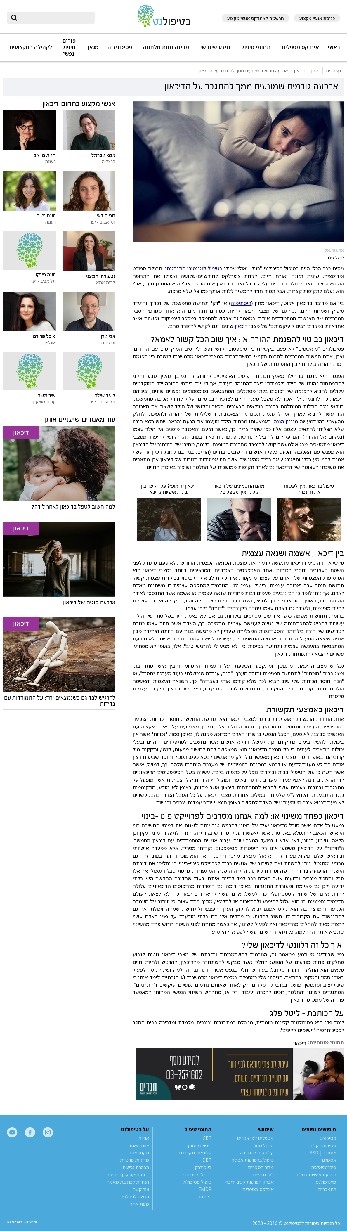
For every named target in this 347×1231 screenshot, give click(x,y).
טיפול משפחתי (197, 1175)
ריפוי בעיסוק (199, 1145)
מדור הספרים (261, 1167)
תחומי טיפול (255, 47)
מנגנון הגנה (286, 421)
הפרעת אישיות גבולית (315, 1175)
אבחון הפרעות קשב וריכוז (249, 1182)
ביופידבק (203, 1167)
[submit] (14, 18)
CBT (207, 1138)
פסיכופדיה (119, 47)
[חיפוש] (55, 18)
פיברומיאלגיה (323, 1167)
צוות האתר (139, 1145)
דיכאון (241, 325)
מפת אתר (139, 1204)
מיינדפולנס (325, 1182)
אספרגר (328, 1160)
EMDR (204, 1189)
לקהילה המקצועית (30, 47)
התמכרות (327, 1189)
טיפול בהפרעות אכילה (253, 1160)
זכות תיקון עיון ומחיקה (128, 1175)
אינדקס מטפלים (300, 47)
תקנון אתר (139, 1153)
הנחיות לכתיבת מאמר (128, 1182)
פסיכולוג (328, 1138)
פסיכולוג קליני (322, 1145)
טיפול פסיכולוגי (197, 1182)
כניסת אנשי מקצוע (317, 18)
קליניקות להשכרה (257, 1153)
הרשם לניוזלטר (135, 1196)
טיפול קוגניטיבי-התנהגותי (192, 268)
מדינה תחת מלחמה (166, 47)
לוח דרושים (263, 1175)
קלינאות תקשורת (195, 1153)
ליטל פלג (334, 1022)
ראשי (334, 47)
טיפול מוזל (264, 1145)
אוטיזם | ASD (323, 1153)
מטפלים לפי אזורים (255, 1138)
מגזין (93, 47)
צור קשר (141, 1189)
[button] (299, 50)
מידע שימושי (215, 47)
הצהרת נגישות (135, 1167)
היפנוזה (204, 1196)
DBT (206, 1160)
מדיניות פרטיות (134, 1160)
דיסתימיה (241, 303)
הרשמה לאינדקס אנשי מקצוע (255, 18)
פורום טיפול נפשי (69, 47)
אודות (143, 1138)
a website (26, 1223)
